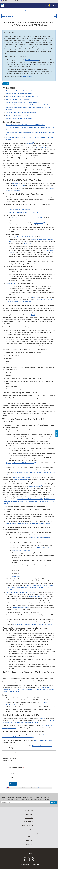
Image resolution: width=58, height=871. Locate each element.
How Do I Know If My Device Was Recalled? (19, 91)
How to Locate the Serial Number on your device (26, 218)
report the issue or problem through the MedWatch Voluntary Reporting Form (28, 523)
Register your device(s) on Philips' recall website (20, 463)
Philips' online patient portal (37, 596)
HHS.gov (29, 840)
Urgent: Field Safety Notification (22, 237)
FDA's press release (27, 76)
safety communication (20, 479)
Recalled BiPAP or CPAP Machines (19, 209)
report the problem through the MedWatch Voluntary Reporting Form (33, 624)
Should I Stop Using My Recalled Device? (18, 99)
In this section (7, 16)
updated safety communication (21, 477)
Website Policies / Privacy (29, 825)
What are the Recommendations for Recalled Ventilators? (22, 102)
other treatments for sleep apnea (21, 550)
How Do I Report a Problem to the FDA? (17, 115)
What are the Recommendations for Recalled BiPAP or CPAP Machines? (27, 105)
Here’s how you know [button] (31, 0)
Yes (13, 773)
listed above (41, 718)
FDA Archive (29, 810)
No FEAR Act (29, 829)
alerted (33, 315)
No (13, 778)
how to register (18, 185)
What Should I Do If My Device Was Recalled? (19, 93)
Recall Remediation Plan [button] (32, 60)
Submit (12, 784)
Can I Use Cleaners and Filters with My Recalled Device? (22, 112)
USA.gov (29, 844)
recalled (29, 143)
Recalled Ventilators (15, 207)
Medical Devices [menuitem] (7, 760)
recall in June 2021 (34, 486)
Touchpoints (40, 787)
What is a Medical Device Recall (43, 740)
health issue (35, 297)
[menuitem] (29, 754)
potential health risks (40, 147)
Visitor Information (29, 821)
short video (15, 183)
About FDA (29, 814)
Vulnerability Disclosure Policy (29, 833)
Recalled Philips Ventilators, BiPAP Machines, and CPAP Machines (19, 10)
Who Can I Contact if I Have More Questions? (19, 118)
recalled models (38, 223)
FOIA (29, 837)
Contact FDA (29, 853)
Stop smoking (16, 576)
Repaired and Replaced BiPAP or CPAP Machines (23, 212)
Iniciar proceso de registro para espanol (42, 239)
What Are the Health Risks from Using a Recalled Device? (23, 96)
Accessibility (29, 818)
